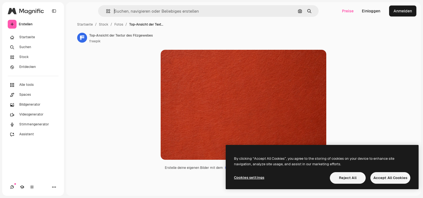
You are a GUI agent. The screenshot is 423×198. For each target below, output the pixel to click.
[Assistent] (33, 134)
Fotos (118, 24)
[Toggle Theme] (32, 187)
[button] (106, 11)
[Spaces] (33, 94)
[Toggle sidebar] (54, 11)
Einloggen (371, 11)
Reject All (348, 177)
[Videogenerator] (33, 114)
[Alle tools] (33, 85)
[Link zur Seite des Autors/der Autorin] (82, 38)
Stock (103, 24)
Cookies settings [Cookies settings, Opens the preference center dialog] (249, 177)
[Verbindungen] (12, 187)
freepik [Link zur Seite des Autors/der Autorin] (95, 41)
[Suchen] (33, 47)
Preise (348, 11)
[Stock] (33, 57)
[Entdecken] (33, 67)
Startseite (85, 24)
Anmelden (403, 11)
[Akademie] (22, 187)
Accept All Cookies (390, 177)
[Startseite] (33, 37)
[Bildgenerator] (33, 104)
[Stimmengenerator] (33, 124)
